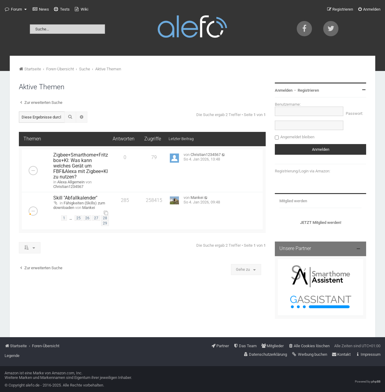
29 (105, 223)
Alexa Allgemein (71, 182)
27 (96, 218)
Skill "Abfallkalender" (75, 198)
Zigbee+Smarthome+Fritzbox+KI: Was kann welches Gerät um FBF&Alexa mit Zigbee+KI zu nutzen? (80, 166)
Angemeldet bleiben (297, 137)
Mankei (88, 207)
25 (78, 218)
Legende (12, 355)
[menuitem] (41, 9)
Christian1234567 (68, 186)
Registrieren (308, 90)
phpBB (375, 381)
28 (105, 218)
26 (87, 218)
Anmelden (283, 90)
